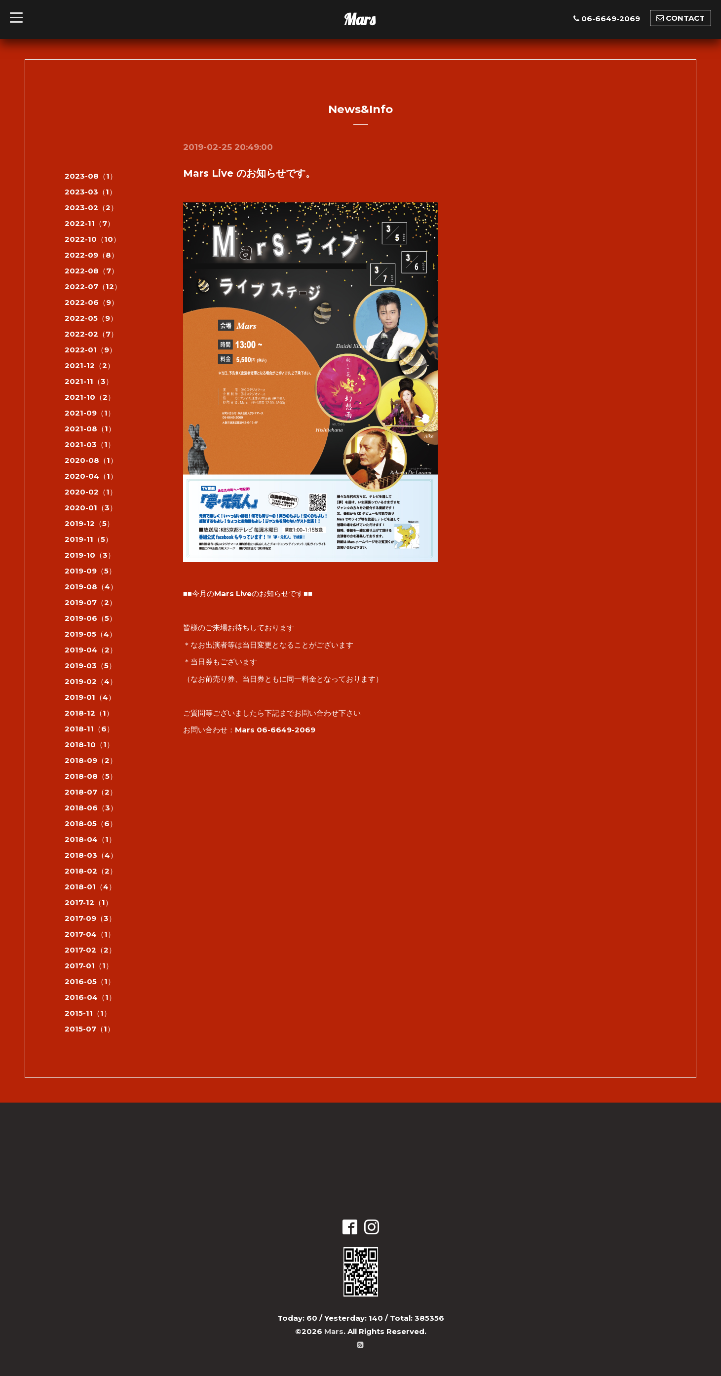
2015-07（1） (89, 1028)
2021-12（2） (89, 365)
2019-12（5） (89, 523)
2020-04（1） (91, 476)
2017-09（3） (90, 918)
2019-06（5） (90, 618)
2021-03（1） (90, 444)
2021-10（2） (90, 397)
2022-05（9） (91, 318)
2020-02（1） (91, 492)
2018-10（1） (89, 744)
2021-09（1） (90, 413)
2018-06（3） (91, 807)
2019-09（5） (90, 570)
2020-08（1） (91, 460)
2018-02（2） (91, 871)
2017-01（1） (89, 965)
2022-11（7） (89, 223)
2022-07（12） (93, 286)
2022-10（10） (92, 239)
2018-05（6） (91, 823)
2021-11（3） (89, 381)
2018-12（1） (89, 713)
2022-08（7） (91, 270)
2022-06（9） (91, 302)
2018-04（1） (90, 839)
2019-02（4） (91, 681)
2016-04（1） (90, 997)
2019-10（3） (90, 555)
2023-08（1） (91, 176)
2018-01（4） (90, 886)
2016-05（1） (90, 981)
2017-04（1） (90, 934)
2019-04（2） (91, 649)
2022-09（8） (91, 255)
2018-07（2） (91, 792)
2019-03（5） (90, 665)
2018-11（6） (89, 728)
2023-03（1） (90, 191)
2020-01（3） (91, 507)
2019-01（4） (90, 697)
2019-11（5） (89, 539)
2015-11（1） (88, 1013)
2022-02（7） (91, 334)
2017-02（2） (90, 950)
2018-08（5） (91, 776)
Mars (359, 19)
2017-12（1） (89, 902)
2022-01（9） (90, 349)
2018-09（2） (91, 760)
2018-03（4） (91, 855)
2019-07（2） (90, 602)
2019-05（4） (90, 634)
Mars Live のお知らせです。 (249, 173)
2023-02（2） (91, 207)
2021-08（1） (90, 428)
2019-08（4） (91, 586)
